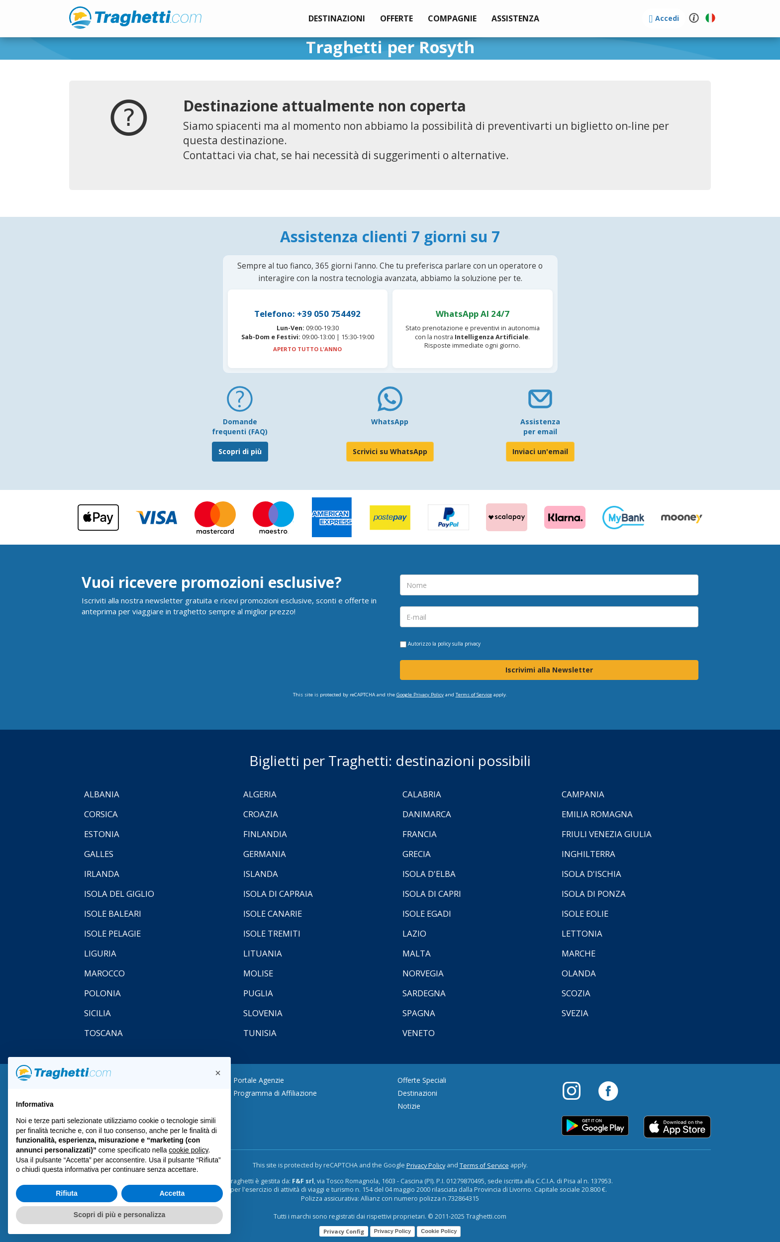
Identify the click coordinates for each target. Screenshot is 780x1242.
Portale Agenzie (258, 1080)
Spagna (418, 1013)
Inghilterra (588, 854)
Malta (416, 953)
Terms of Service (474, 694)
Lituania (262, 953)
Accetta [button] (172, 1193)
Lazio (414, 933)
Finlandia (265, 834)
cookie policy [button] (188, 1150)
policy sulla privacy (459, 643)
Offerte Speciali (421, 1080)
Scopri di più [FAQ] (240, 451)
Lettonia (582, 933)
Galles (98, 854)
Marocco (104, 973)
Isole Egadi (426, 913)
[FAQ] (240, 402)
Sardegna (424, 993)
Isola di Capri (431, 893)
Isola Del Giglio (119, 893)
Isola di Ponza (594, 893)
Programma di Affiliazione (275, 1093)
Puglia (258, 993)
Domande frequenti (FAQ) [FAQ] (240, 426)
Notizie (408, 1106)
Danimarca (426, 814)
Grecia (416, 854)
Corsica (101, 814)
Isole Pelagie (112, 933)
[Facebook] (608, 1090)
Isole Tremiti (271, 933)
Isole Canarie (272, 913)
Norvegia (423, 973)
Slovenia (263, 1013)
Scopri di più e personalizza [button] (119, 1215)
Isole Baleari (112, 913)
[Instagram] (576, 1090)
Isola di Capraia (278, 893)
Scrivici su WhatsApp (390, 451)
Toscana (103, 1033)
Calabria (421, 794)
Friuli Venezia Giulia (607, 834)
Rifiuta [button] (67, 1193)
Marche (578, 953)
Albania (101, 794)
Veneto (418, 1033)
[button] (515, 18)
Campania (583, 794)
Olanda (579, 973)
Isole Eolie (585, 913)
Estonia (101, 834)
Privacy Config (343, 1231)
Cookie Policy (439, 1231)
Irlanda (101, 873)
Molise (258, 973)
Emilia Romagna (597, 814)
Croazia (260, 814)
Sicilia (97, 1013)
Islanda (260, 873)
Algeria (260, 794)
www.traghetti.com (135, 17)
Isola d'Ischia (591, 873)
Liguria (100, 953)
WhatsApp (389, 421)
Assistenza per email (540, 426)
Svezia (575, 1013)
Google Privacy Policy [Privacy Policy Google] (420, 694)
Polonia (102, 993)
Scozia (576, 993)
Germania (264, 854)
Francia (419, 834)
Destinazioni (417, 1093)
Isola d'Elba (429, 873)
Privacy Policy (425, 1165)
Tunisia (260, 1033)
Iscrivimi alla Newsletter (549, 669)
